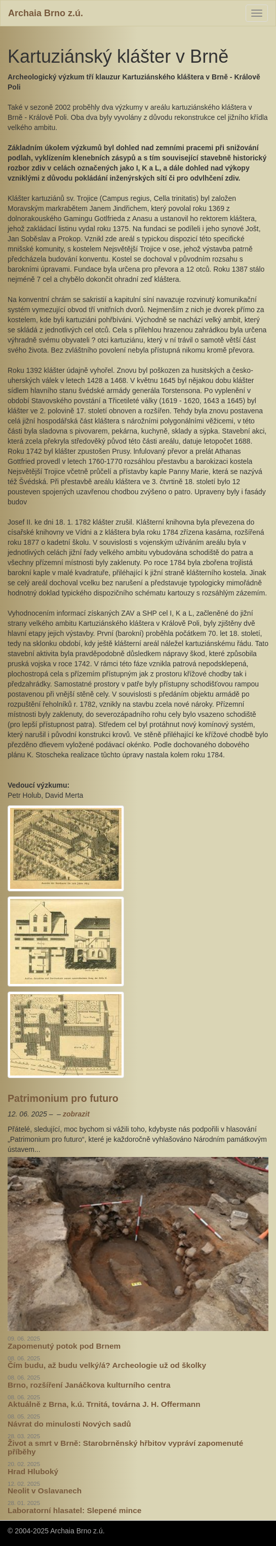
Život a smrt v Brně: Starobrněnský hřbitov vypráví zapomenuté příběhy (125, 1447)
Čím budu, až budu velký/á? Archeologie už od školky (107, 1365)
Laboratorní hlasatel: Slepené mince (74, 1510)
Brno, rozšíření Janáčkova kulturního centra (89, 1385)
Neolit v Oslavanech (45, 1490)
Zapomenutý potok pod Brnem (64, 1346)
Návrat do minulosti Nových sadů (69, 1424)
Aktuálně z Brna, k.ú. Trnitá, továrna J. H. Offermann (104, 1404)
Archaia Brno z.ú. (45, 13)
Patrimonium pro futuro (63, 1098)
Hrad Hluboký (33, 1471)
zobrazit (76, 1114)
